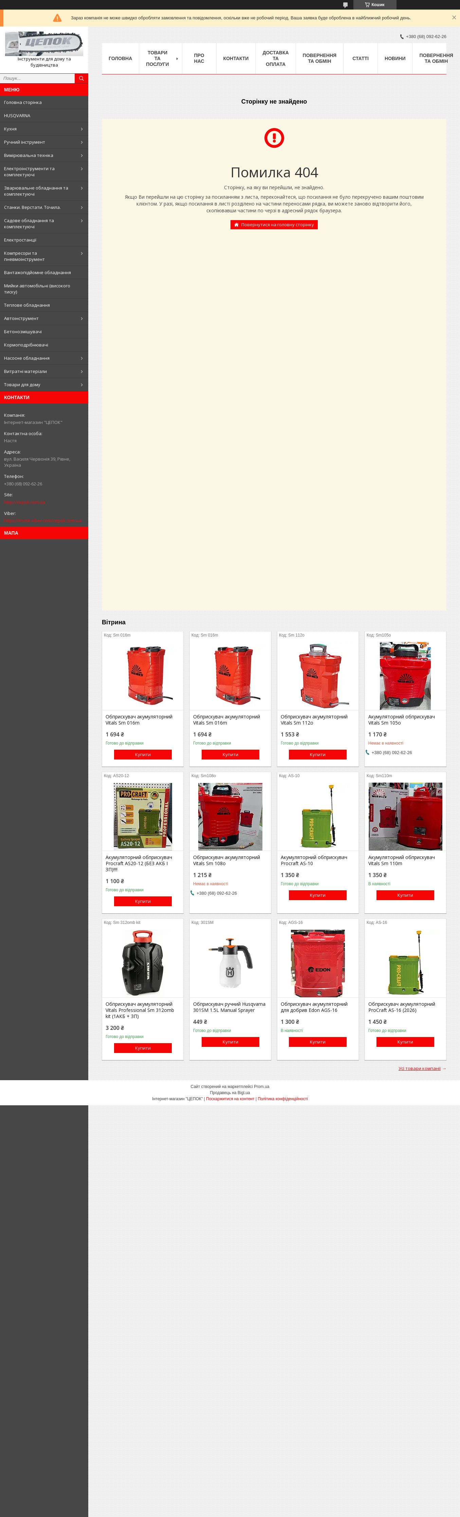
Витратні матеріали (25, 371)
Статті (360, 58)
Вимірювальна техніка (28, 155)
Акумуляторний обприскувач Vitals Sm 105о (401, 720)
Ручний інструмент (24, 142)
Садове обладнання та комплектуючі (29, 223)
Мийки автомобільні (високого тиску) (37, 289)
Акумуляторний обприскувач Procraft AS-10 (314, 860)
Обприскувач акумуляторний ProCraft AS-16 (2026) (401, 1007)
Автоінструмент (21, 318)
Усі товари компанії (420, 1068)
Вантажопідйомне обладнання (37, 272)
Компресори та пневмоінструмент (24, 256)
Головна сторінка (23, 102)
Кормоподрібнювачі (26, 345)
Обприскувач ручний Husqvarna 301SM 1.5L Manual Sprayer (229, 1007)
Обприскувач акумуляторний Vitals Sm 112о (314, 720)
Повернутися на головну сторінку (277, 224)
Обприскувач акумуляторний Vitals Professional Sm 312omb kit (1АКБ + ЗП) (140, 1010)
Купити (143, 754)
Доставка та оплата (275, 58)
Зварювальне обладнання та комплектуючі (36, 191)
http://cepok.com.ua (24, 502)
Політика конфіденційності (283, 1098)
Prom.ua (261, 1086)
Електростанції (20, 240)
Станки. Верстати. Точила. (32, 207)
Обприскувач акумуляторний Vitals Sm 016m (139, 720)
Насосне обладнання (27, 358)
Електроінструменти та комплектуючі (29, 171)
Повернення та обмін (319, 58)
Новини (395, 58)
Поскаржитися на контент (230, 1098)
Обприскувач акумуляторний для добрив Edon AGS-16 (314, 1007)
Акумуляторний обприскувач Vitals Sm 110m (401, 860)
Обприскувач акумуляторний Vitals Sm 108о (226, 860)
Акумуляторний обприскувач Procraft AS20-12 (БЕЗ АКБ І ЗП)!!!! (139, 863)
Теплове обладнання (27, 305)
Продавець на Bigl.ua (230, 1092)
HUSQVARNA (17, 115)
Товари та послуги (157, 58)
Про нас (199, 58)
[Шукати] (81, 78)
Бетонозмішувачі (23, 331)
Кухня (10, 129)
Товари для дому (22, 384)
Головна (120, 58)
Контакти (236, 58)
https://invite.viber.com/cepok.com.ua (42, 520)
